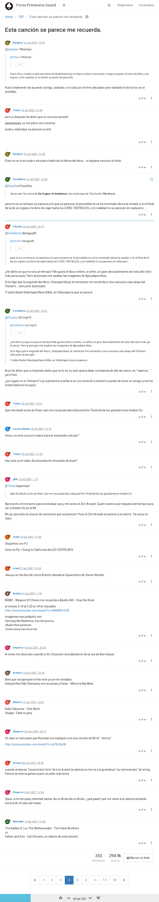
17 (104, 880)
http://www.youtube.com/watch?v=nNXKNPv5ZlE (37, 610)
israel (16, 536)
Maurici (17, 702)
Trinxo (16, 110)
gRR (15, 479)
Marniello (18, 821)
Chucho (17, 226)
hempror (18, 42)
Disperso (18, 647)
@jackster (11, 49)
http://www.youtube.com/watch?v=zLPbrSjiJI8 (35, 744)
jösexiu (17, 763)
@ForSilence (13, 233)
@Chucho (11, 186)
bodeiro (17, 593)
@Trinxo (15, 57)
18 (114, 880)
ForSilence (19, 179)
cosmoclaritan (21, 428)
